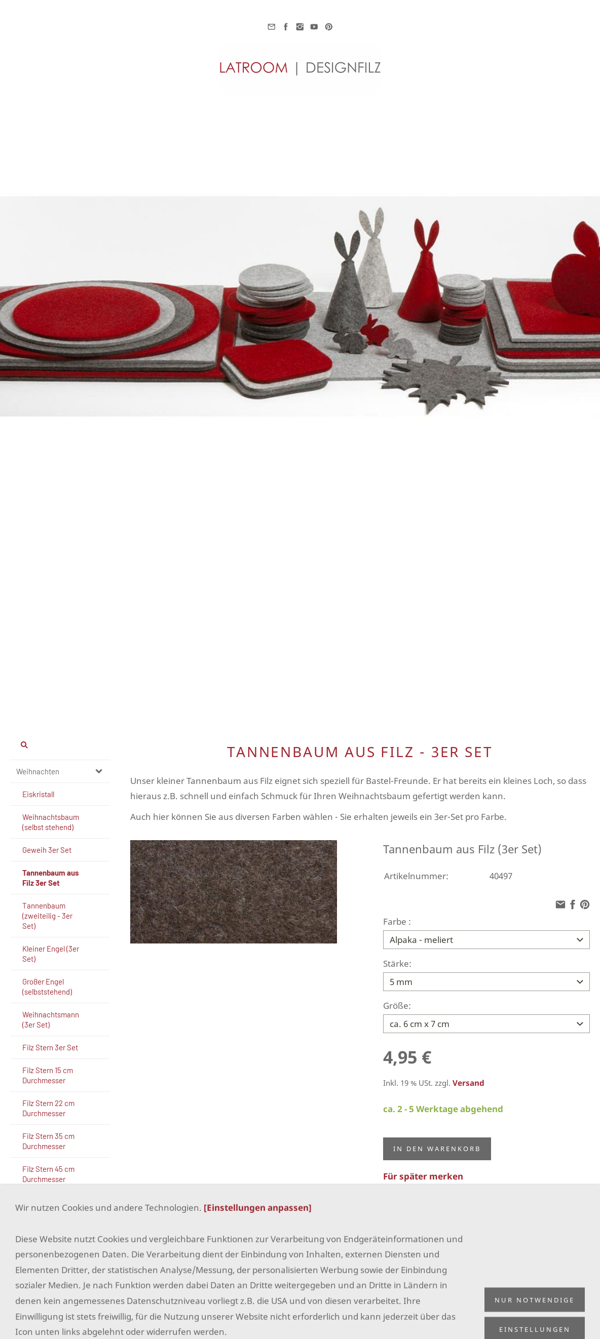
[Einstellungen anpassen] (258, 1317)
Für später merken (423, 1170)
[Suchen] (60, 745)
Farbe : (397, 921)
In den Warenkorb (437, 1142)
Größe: (397, 1001)
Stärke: (397, 961)
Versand (468, 1077)
